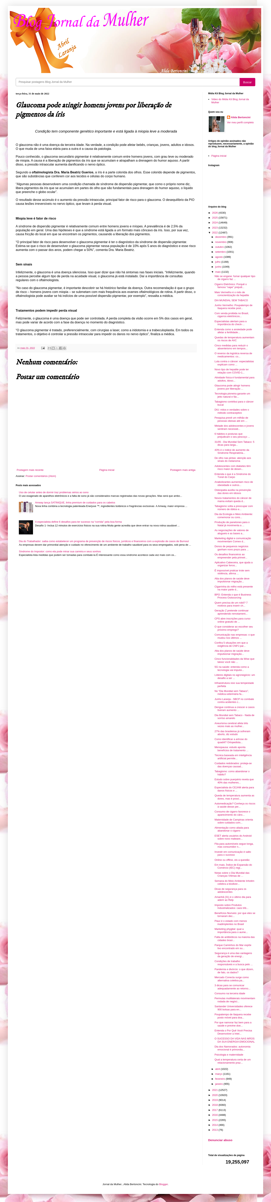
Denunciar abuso (220, 1140)
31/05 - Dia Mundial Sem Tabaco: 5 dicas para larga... (234, 443)
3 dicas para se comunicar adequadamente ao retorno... (232, 987)
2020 (215, 1095)
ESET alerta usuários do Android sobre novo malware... (232, 837)
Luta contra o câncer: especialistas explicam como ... (234, 363)
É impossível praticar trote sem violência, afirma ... (231, 572)
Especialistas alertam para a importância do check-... (230, 323)
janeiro (219, 1083)
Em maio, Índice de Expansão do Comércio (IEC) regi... (233, 866)
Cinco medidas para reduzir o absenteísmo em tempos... (231, 347)
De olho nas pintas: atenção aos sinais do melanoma (232, 459)
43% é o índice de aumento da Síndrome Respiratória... (231, 451)
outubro (220, 246)
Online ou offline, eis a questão (231, 859)
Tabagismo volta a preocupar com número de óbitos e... (233, 508)
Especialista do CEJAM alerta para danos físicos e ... (234, 789)
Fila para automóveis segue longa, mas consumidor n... (234, 845)
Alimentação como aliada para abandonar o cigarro (231, 829)
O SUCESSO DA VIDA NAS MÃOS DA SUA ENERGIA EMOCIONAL (234, 1040)
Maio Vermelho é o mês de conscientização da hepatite (231, 294)
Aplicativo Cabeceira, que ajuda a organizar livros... (233, 564)
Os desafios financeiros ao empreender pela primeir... (230, 556)
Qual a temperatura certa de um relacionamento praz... (232, 1061)
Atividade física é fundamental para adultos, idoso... (234, 379)
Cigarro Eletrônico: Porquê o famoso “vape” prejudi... (230, 286)
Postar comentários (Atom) (41, 476)
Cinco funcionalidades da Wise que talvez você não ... (234, 660)
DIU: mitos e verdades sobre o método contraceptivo (231, 411)
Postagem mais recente (30, 469)
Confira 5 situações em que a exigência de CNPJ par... (231, 644)
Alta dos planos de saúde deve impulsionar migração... (231, 580)
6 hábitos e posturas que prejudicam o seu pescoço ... (232, 435)
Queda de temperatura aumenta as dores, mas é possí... (234, 797)
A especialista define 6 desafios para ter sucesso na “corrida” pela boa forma (78, 521)
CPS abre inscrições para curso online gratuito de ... (232, 620)
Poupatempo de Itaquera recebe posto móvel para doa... (232, 1016)
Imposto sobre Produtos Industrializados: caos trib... (231, 907)
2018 (215, 1104)
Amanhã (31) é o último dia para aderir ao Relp (232, 899)
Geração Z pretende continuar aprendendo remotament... (231, 612)
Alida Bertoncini (241, 117)
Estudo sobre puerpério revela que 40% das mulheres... (234, 781)
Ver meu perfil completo (240, 122)
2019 (215, 1100)
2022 (215, 232)
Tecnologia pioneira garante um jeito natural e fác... (232, 395)
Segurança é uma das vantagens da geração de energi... (233, 955)
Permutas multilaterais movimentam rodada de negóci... (234, 1000)
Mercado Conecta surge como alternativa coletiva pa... (231, 979)
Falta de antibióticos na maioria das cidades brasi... (234, 939)
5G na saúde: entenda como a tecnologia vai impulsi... (231, 668)
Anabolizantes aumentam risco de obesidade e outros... (233, 483)
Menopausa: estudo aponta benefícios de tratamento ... (231, 749)
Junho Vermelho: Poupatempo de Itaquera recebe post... (233, 307)
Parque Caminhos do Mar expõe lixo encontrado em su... (232, 947)
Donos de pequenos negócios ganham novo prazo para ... (231, 548)
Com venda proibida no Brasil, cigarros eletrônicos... (231, 315)
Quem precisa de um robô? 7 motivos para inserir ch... (230, 604)
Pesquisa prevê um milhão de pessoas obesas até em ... (231, 419)
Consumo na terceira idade (229, 993)
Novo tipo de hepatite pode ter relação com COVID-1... (231, 371)
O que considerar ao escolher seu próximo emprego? (233, 628)
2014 (215, 1124)
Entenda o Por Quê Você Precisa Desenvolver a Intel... (233, 1032)
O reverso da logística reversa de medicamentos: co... (233, 355)
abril (218, 1069)
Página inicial (106, 469)
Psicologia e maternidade (228, 1054)
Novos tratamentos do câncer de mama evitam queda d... (232, 500)
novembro (221, 242)
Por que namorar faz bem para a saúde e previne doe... (232, 1024)
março (219, 1073)
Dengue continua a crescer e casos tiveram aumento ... (234, 709)
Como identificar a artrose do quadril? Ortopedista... (230, 741)
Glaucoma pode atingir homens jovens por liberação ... (232, 387)
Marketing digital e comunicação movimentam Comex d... (232, 540)
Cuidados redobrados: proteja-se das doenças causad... (233, 765)
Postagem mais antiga (182, 469)
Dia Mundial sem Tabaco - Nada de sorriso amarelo (234, 717)
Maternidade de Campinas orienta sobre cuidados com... (233, 821)
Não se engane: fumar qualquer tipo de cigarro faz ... (234, 278)
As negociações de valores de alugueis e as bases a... (231, 532)
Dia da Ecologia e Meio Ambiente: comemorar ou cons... (233, 516)
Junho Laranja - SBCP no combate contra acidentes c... (234, 701)
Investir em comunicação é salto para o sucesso (232, 853)
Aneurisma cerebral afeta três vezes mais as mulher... (231, 725)
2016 (215, 1114)
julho (218, 261)
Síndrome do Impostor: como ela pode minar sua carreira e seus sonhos (60, 551)
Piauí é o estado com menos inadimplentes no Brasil (230, 922)
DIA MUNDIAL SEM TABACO (231, 300)
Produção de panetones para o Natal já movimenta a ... (232, 524)
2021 (215, 1090)
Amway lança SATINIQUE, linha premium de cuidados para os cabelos (75, 502)
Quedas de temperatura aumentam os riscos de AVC (234, 339)
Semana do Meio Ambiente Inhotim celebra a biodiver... (234, 882)
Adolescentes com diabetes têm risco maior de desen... (232, 468)
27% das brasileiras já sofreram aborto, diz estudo (232, 733)
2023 (215, 227)
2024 (215, 222)
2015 (215, 1120)
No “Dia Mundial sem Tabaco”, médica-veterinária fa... (231, 693)
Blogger (163, 1184)
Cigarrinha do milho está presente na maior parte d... (233, 588)
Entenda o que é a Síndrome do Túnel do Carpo (232, 476)
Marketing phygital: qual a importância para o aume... (231, 931)
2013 (215, 1129)
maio (218, 271)
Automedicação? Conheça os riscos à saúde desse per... (234, 805)
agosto (219, 256)
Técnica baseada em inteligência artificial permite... (233, 757)
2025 (215, 217)
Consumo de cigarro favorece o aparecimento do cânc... (232, 813)
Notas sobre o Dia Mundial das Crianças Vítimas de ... (231, 874)
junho (218, 266)
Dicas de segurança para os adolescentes (230, 890)
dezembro (221, 236)
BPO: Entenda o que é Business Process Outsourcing (232, 596)
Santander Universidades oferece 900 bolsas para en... (233, 1008)
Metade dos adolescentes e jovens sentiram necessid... (234, 427)
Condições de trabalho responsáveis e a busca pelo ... (233, 963)
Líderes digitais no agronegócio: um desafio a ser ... (234, 676)
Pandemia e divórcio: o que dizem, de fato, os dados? (234, 971)
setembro (221, 251)
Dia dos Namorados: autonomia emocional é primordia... (232, 1048)
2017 (215, 1110)
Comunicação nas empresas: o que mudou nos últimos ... (234, 636)
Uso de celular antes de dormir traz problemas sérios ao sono (54, 492)
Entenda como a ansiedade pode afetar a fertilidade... (233, 331)
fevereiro (220, 1078)
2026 (215, 212)
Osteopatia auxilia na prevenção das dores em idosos (232, 491)
